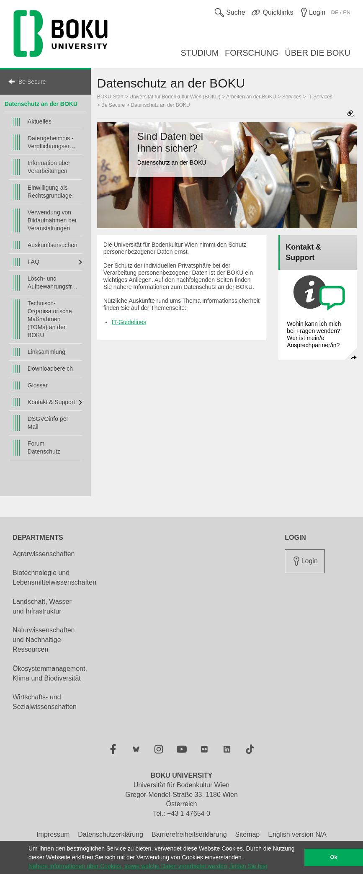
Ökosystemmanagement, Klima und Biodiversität (50, 673)
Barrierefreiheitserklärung (189, 834)
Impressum (53, 834)
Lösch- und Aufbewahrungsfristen (53, 282)
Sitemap (247, 834)
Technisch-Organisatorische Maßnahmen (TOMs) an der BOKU (50, 319)
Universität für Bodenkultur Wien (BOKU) (174, 97)
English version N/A (297, 834)
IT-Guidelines (129, 322)
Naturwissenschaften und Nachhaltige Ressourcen (44, 639)
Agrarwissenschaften (44, 553)
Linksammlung (46, 351)
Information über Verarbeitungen (49, 167)
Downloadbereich (50, 368)
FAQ (33, 261)
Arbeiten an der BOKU (251, 97)
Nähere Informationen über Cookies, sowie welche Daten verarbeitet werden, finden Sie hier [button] (148, 866)
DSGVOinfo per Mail (48, 422)
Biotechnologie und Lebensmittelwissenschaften (54, 577)
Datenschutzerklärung (110, 834)
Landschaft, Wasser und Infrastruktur (42, 606)
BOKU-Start (110, 97)
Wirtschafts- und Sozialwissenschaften (45, 702)
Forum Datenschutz (44, 447)
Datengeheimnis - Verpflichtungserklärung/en (53, 142)
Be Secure (32, 81)
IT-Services (319, 97)
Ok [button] (333, 857)
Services (291, 97)
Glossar (38, 385)
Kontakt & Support (51, 402)
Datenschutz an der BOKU (41, 104)
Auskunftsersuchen (52, 245)
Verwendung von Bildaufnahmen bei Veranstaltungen (52, 220)
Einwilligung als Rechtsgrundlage (50, 191)
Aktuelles (39, 121)
